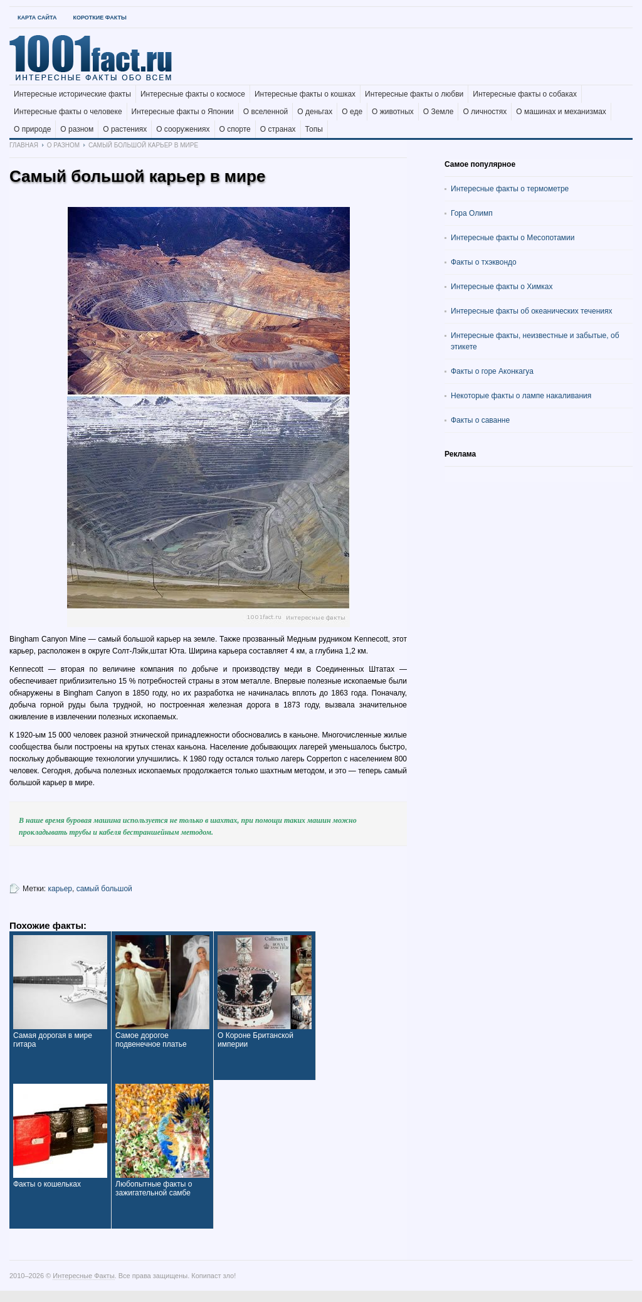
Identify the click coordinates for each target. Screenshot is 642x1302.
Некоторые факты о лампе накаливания (521, 395)
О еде (352, 111)
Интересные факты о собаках (525, 94)
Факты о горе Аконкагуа (492, 371)
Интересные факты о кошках (305, 94)
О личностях (485, 111)
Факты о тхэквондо (484, 262)
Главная (23, 145)
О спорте (235, 129)
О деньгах (314, 111)
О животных (393, 111)
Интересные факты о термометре (510, 188)
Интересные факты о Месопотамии (513, 237)
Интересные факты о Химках (501, 286)
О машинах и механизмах (561, 111)
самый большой (104, 888)
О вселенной (265, 111)
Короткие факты (99, 17)
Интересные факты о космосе (192, 94)
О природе (32, 129)
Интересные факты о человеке (68, 111)
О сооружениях (182, 129)
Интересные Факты (83, 1275)
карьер (60, 888)
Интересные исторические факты (72, 94)
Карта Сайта (37, 17)
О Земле (438, 111)
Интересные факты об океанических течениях (532, 311)
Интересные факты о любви (414, 94)
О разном (76, 129)
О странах (278, 129)
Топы (314, 129)
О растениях (125, 129)
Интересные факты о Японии (183, 111)
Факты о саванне (480, 420)
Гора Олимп (472, 213)
